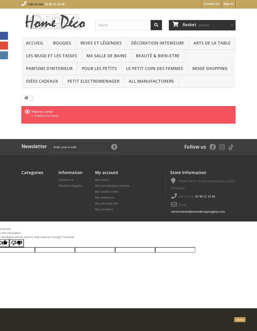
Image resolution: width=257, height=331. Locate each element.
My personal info (106, 203)
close (240, 319)
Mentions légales (70, 185)
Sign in (228, 3)
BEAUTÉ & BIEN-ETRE (158, 55)
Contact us (211, 3)
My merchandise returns (112, 185)
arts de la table (212, 43)
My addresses (105, 197)
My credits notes (106, 191)
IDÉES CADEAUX (42, 81)
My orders (102, 180)
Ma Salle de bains (106, 55)
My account (106, 172)
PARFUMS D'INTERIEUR (49, 68)
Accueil (35, 43)
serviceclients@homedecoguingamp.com (198, 211)
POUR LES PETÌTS (99, 68)
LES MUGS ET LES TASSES (51, 55)
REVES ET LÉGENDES (101, 43)
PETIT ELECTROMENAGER (93, 81)
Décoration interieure (157, 43)
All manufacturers (151, 81)
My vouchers (104, 209)
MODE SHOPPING (209, 68)
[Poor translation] (16, 263)
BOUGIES (62, 43)
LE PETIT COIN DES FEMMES (154, 68)
